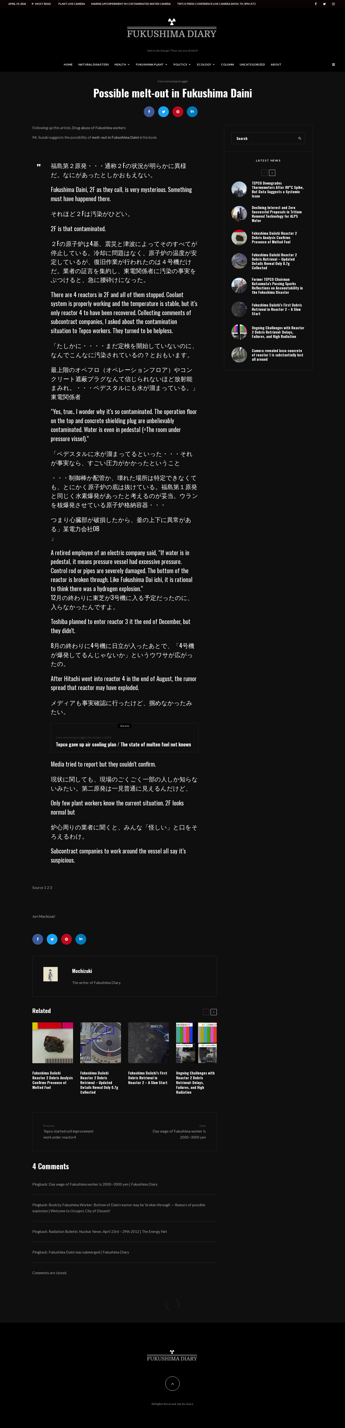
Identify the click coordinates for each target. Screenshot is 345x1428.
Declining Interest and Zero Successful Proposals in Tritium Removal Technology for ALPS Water (277, 213)
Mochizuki (82, 970)
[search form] (263, 138)
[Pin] (177, 111)
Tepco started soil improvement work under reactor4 (72, 1131)
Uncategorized (252, 64)
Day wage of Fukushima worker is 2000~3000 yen (176, 1131)
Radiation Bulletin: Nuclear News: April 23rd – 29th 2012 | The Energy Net (108, 1231)
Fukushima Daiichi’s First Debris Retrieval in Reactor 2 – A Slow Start (147, 1077)
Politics (180, 64)
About (276, 64)
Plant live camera (71, 3)
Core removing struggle (172, 81)
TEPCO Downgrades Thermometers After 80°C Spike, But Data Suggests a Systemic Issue (278, 189)
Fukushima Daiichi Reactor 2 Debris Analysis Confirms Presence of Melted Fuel (52, 1080)
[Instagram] (333, 4)
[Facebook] (316, 4)
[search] (300, 138)
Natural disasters (93, 64)
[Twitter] (324, 4)
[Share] (149, 111)
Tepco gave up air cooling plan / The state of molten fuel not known (123, 744)
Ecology (204, 64)
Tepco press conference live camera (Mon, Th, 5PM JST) (216, 3)
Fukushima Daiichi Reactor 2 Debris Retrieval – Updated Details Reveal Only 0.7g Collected (99, 1082)
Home (68, 64)
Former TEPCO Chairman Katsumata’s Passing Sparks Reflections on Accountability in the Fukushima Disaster (277, 285)
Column (227, 64)
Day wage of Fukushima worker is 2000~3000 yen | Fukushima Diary (103, 1184)
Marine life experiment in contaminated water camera (131, 3)
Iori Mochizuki (43, 916)
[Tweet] (163, 111)
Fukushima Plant (150, 64)
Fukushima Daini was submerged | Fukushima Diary (89, 1252)
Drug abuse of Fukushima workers (99, 128)
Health (120, 64)
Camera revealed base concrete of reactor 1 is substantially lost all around (277, 354)
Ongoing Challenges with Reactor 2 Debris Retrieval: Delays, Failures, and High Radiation (195, 1082)
